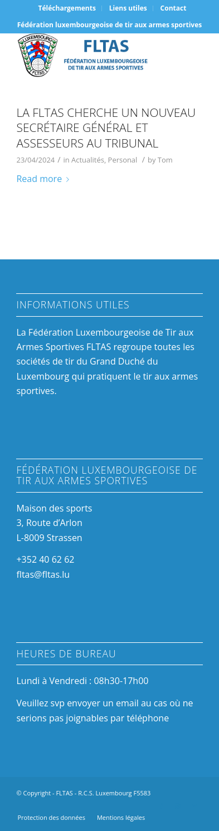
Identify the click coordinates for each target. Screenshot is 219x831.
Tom (165, 160)
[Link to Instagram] (177, 806)
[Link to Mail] (194, 806)
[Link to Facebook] (161, 806)
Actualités (87, 160)
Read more (45, 179)
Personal (123, 160)
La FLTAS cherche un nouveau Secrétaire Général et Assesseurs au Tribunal (106, 128)
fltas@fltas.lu (43, 574)
